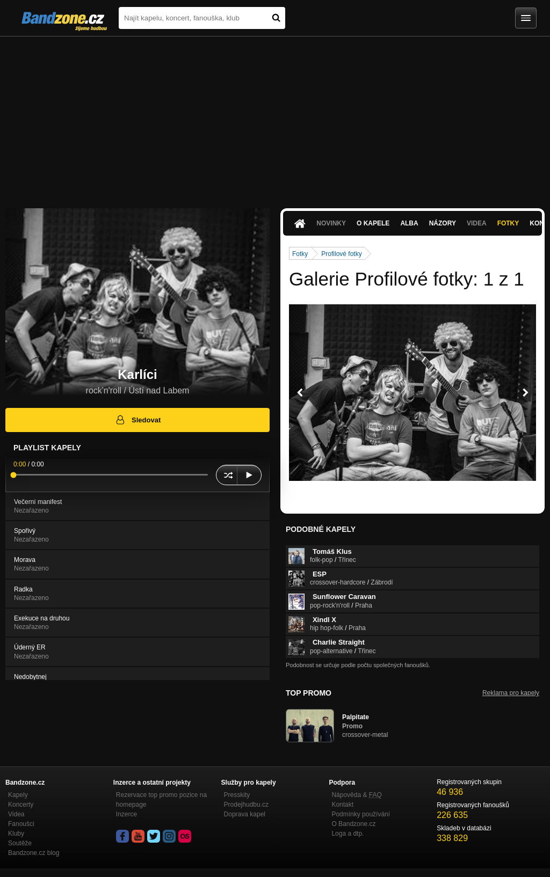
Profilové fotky (341, 254)
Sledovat (137, 420)
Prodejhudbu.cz (246, 804)
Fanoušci (21, 824)
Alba (409, 223)
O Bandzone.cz (353, 824)
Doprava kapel (244, 814)
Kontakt (342, 804)
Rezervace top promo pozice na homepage (161, 799)
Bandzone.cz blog (33, 853)
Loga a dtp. (347, 833)
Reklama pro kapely (510, 693)
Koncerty (20, 804)
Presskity (237, 795)
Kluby (16, 833)
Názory (442, 223)
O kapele (373, 223)
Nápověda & (356, 795)
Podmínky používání (360, 814)
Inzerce (126, 814)
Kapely (18, 795)
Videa (477, 223)
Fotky (508, 223)
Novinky (331, 223)
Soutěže (20, 843)
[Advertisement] (275, 117)
